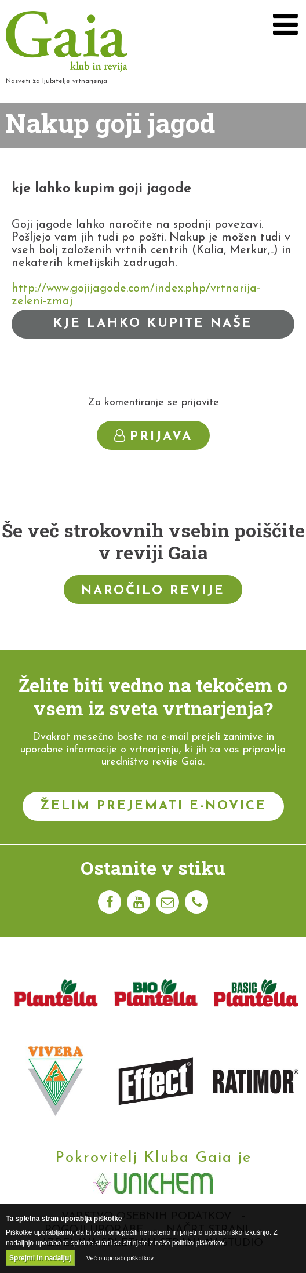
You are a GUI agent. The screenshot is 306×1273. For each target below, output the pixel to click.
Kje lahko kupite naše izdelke (153, 328)
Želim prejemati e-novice (153, 806)
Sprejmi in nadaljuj (40, 1258)
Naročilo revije (153, 591)
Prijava (153, 436)
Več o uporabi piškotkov (120, 1257)
